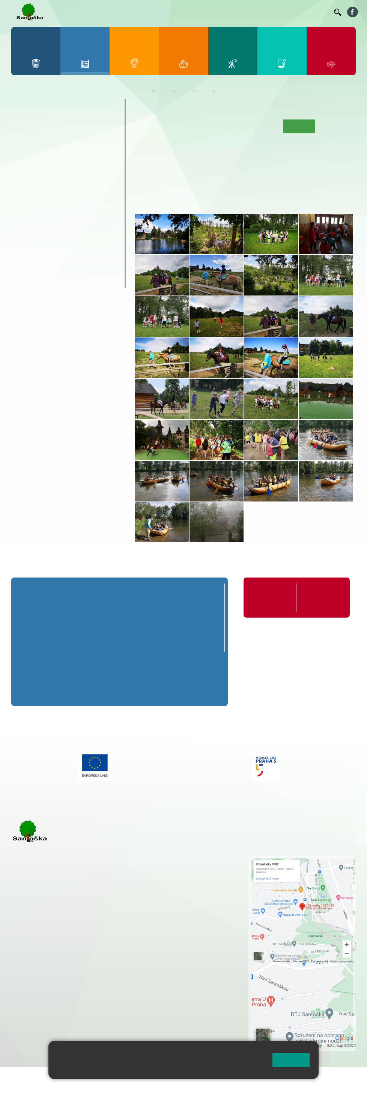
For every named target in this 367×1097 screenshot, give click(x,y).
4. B (84, 143)
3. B (64, 143)
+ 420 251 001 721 (188, 859)
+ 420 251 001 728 (187, 867)
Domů (142, 91)
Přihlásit (185, 1077)
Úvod (145, 126)
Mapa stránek (151, 1077)
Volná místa (287, 12)
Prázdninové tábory (49, 250)
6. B (23, 201)
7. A (44, 186)
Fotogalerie (231, 91)
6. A (23, 186)
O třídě (166, 126)
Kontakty (317, 12)
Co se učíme (224, 126)
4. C (84, 158)
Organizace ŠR (190, 12)
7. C (43, 215)
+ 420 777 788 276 (90, 988)
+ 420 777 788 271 (90, 949)
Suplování (225, 12)
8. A (64, 186)
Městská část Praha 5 (36, 1018)
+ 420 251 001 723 (44, 949)
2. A (44, 128)
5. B (104, 143)
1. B (23, 143)
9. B (84, 201)
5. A (105, 128)
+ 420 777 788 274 (185, 875)
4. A (84, 128)
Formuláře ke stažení (318, 597)
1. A (23, 128)
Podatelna (255, 12)
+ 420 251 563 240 (44, 988)
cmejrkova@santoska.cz (56, 957)
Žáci (163, 91)
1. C (23, 158)
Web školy (342, 1077)
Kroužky (30, 236)
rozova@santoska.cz (52, 995)
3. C (64, 158)
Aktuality (192, 126)
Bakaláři (95, 12)
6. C (23, 215)
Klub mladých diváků (52, 265)
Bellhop (120, 12)
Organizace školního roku (269, 597)
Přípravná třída (42, 106)
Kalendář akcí (262, 126)
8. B (64, 201)
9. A (84, 186)
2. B (43, 143)
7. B (43, 201)
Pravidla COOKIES (59, 1086)
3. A (64, 128)
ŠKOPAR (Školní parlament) (63, 280)
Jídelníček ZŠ (151, 12)
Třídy (183, 91)
